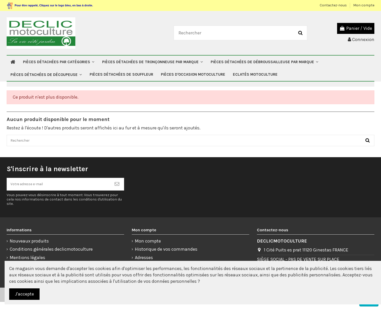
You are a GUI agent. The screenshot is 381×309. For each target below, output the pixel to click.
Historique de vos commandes (166, 256)
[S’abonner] (117, 189)
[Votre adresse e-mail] (58, 189)
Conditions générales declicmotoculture (51, 256)
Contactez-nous (334, 5)
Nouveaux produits (29, 248)
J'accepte (24, 294)
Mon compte (363, 5)
